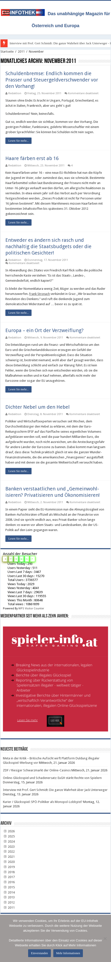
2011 (21, 51)
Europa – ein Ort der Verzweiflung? (44, 330)
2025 (9, 836)
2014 (9, 892)
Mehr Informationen (68, 953)
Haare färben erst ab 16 (32, 158)
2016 (9, 882)
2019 (9, 867)
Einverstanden (39, 953)
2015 (9, 887)
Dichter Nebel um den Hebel (37, 407)
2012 (9, 902)
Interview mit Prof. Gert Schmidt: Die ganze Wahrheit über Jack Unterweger (55, 790)
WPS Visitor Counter (31, 608)
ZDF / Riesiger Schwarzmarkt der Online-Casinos (37, 770)
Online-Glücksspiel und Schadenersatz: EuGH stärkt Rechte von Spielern (52, 778)
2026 (9, 831)
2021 (9, 856)
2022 (9, 851)
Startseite (7, 51)
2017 (9, 877)
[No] (104, 938)
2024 (9, 841)
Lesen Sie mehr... (18, 140)
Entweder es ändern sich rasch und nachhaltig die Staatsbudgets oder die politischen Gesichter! (48, 246)
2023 (9, 846)
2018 (9, 872)
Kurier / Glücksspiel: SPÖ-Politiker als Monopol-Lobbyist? (42, 802)
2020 (9, 862)
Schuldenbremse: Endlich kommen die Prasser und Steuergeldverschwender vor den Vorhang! (51, 79)
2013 (9, 897)
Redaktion (14, 93)
